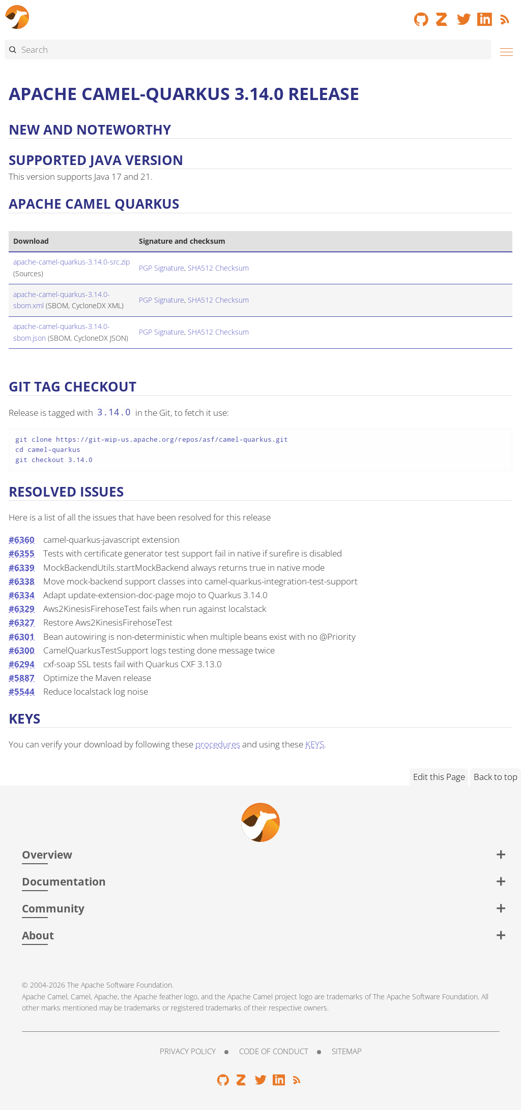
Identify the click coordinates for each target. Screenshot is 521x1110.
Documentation (64, 881)
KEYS (314, 744)
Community (53, 908)
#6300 (22, 650)
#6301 (22, 636)
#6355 (22, 553)
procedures (217, 744)
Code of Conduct (273, 1051)
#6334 (22, 595)
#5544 (22, 691)
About (38, 935)
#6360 (22, 539)
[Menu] (503, 50)
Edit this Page (439, 776)
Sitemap (347, 1051)
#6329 (22, 608)
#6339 (22, 567)
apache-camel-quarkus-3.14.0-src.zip (71, 262)
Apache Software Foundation (126, 985)
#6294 (22, 664)
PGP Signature (161, 268)
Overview (47, 854)
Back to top (495, 776)
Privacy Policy (188, 1051)
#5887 (22, 677)
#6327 (22, 622)
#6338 (22, 581)
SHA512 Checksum (218, 268)
